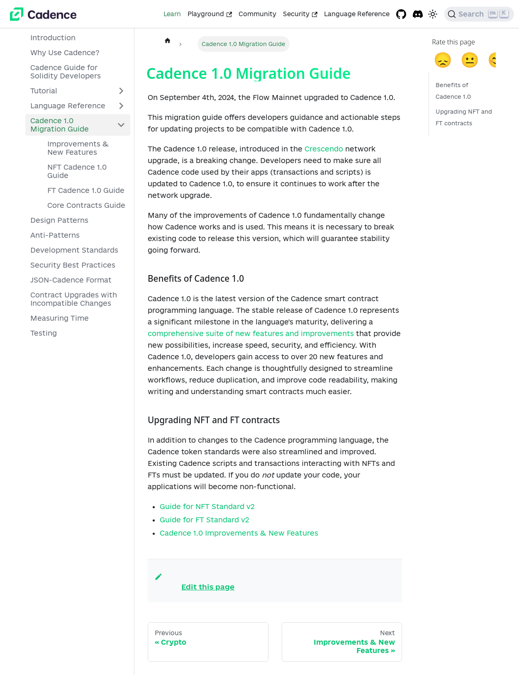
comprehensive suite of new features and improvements (251, 333)
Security (300, 13)
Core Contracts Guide (86, 205)
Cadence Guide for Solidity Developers (65, 71)
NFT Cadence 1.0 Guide (77, 171)
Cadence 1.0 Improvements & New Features (239, 533)
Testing (43, 333)
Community (257, 13)
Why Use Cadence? (65, 52)
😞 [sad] (443, 59)
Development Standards (74, 250)
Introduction (53, 37)
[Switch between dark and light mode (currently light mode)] (432, 14)
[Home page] (167, 40)
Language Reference (357, 13)
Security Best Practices (72, 265)
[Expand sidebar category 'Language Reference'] (121, 105)
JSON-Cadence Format (71, 280)
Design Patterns (59, 220)
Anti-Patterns (55, 235)
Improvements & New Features (78, 148)
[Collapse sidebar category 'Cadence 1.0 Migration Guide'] (121, 125)
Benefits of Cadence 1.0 (453, 91)
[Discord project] (417, 14)
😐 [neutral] (470, 59)
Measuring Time (59, 318)
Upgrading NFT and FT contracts (464, 117)
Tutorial (43, 91)
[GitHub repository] (401, 14)
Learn (172, 13)
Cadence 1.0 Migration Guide (59, 125)
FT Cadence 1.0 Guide (85, 190)
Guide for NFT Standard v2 (207, 506)
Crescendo (324, 149)
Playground (210, 13)
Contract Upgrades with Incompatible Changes (73, 299)
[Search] (479, 14)
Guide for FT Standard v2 (204, 520)
